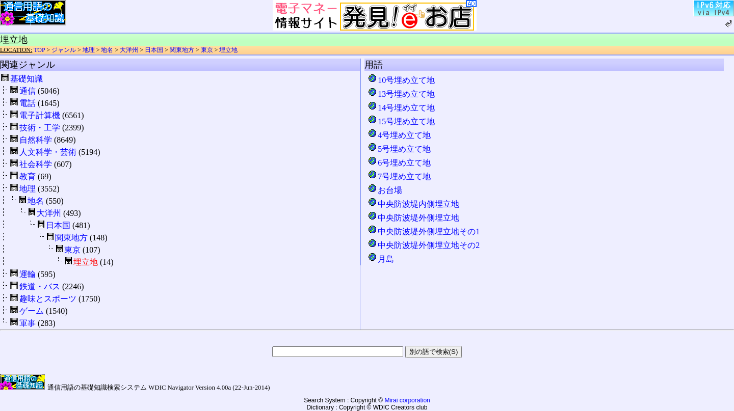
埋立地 (228, 49)
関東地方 (182, 49)
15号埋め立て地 (401, 121)
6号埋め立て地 (399, 162)
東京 (207, 49)
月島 (381, 259)
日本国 (154, 49)
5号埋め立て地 (399, 149)
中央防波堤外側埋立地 (413, 217)
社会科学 (35, 164)
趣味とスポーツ (47, 298)
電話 (27, 103)
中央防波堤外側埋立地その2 (424, 245)
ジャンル (63, 49)
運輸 (27, 274)
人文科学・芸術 (47, 152)
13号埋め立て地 (401, 94)
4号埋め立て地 (399, 135)
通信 (27, 91)
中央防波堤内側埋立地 (413, 204)
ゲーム (31, 311)
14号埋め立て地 (401, 107)
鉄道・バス (39, 286)
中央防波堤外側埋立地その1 (424, 231)
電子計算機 (39, 115)
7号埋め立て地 (399, 176)
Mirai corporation (407, 400)
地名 (107, 49)
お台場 (385, 190)
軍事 (27, 323)
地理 (89, 49)
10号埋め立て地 (401, 80)
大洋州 (129, 49)
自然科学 (35, 139)
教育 (27, 176)
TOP (39, 49)
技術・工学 (39, 127)
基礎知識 (26, 78)
